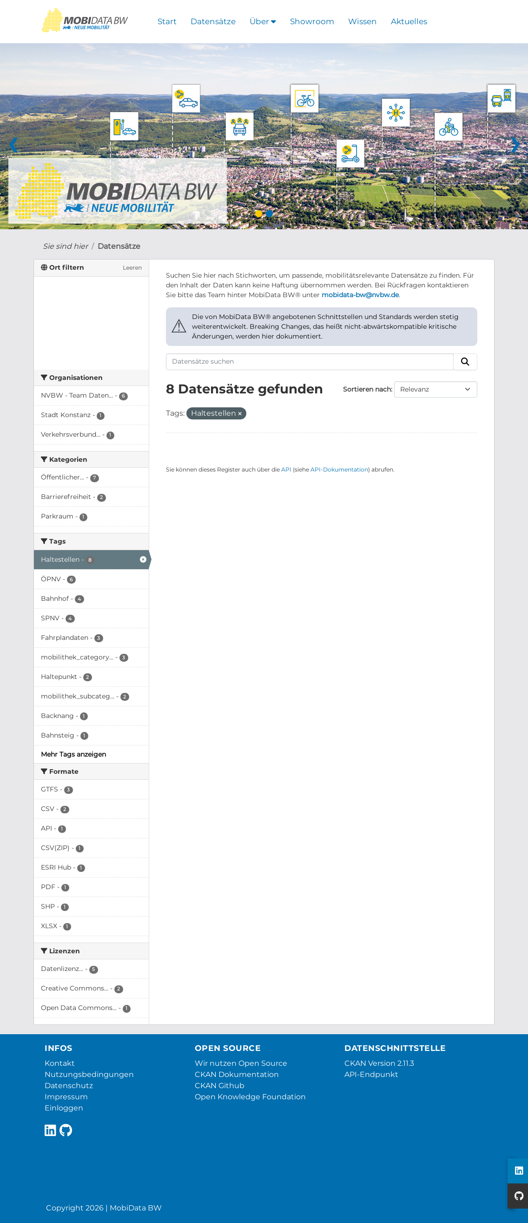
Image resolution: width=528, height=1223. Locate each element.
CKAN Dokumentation (237, 1074)
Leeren (132, 267)
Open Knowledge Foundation (250, 1096)
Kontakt (60, 1063)
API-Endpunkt (371, 1074)
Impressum (66, 1096)
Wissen (362, 21)
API (286, 469)
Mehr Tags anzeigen (73, 754)
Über (263, 21)
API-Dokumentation (339, 469)
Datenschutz (69, 1085)
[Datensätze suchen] (310, 361)
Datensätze (213, 21)
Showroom (312, 21)
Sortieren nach (367, 389)
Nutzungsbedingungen (89, 1074)
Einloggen (64, 1107)
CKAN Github (219, 1085)
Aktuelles (409, 21)
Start (167, 21)
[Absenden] (465, 361)
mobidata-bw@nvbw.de (360, 295)
